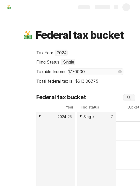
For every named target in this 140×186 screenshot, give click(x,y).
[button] (28, 35)
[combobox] (61, 52)
